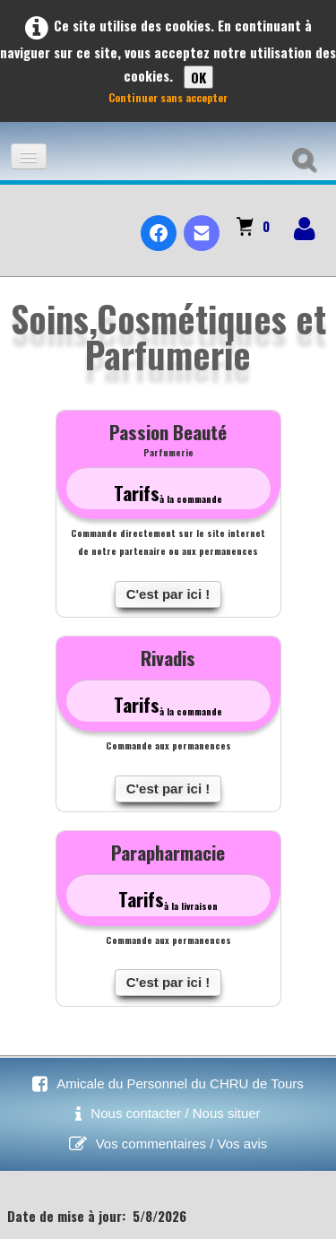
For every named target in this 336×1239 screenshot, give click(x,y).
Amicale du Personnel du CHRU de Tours (180, 1083)
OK (198, 77)
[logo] (21, 217)
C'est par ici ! (168, 594)
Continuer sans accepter (168, 97)
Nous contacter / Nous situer (175, 1113)
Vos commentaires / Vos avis (182, 1143)
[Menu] (29, 156)
